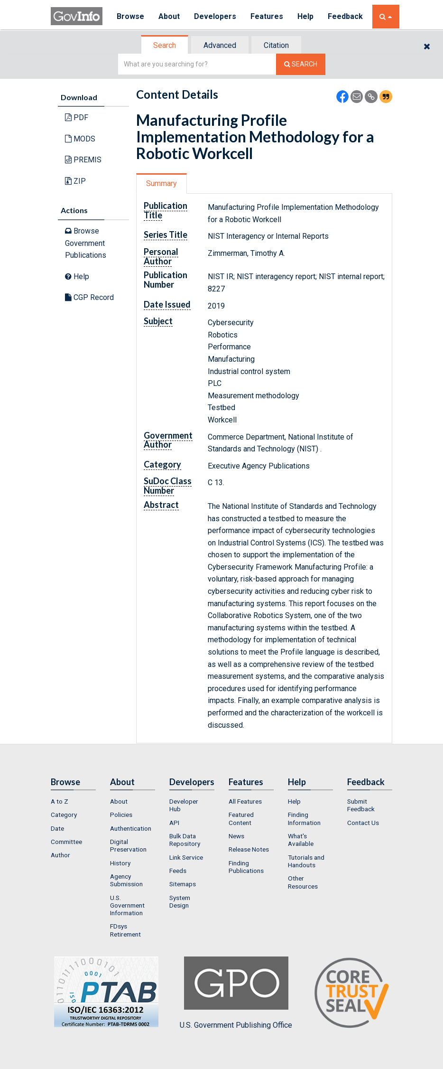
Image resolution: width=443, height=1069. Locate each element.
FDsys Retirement (125, 930)
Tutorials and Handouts (306, 861)
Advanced (219, 45)
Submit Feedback (361, 805)
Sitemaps (182, 884)
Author (60, 855)
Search (164, 45)
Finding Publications (246, 866)
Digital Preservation (128, 845)
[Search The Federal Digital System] (300, 64)
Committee (66, 841)
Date (57, 828)
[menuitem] (73, 801)
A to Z (59, 801)
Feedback (345, 16)
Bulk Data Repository (184, 839)
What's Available (301, 839)
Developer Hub (183, 805)
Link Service (186, 857)
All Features (245, 801)
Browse (130, 16)
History (120, 863)
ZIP (75, 181)
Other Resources (303, 882)
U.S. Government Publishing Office (236, 993)
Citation (276, 45)
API (174, 822)
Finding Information (304, 818)
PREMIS (83, 159)
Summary (161, 183)
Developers (215, 16)
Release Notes (249, 849)
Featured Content (241, 818)
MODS (80, 138)
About (169, 16)
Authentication (130, 828)
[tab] (165, 45)
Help (305, 16)
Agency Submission (126, 880)
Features (266, 16)
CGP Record (89, 297)
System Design (179, 901)
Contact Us (363, 822)
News (236, 836)
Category (64, 814)
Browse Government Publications (85, 243)
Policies (121, 814)
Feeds (177, 870)
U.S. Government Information (127, 905)
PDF (76, 117)
